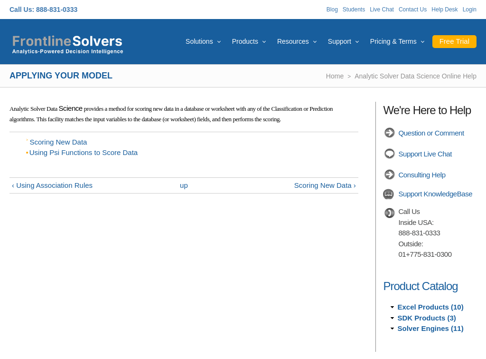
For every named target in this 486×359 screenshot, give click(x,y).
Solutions (199, 41)
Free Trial (454, 41)
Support (339, 41)
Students (354, 9)
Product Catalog (420, 286)
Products (245, 41)
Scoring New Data (58, 142)
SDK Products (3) (426, 318)
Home (335, 76)
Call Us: (21, 9)
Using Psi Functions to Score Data (83, 152)
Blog (332, 9)
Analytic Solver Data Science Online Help (416, 76)
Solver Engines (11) (430, 328)
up (184, 185)
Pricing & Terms (393, 41)
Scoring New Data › (325, 185)
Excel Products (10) (430, 307)
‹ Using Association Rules (52, 185)
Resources (293, 41)
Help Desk (444, 9)
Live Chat (382, 9)
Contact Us (413, 9)
